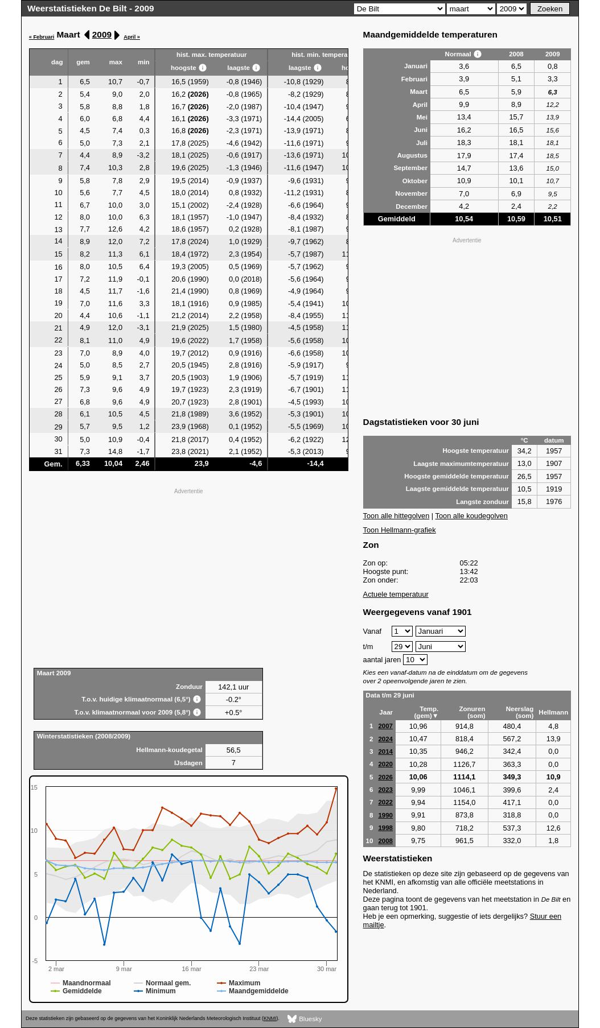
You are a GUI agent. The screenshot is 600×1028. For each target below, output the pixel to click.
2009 (102, 34)
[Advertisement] (188, 577)
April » (132, 37)
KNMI (270, 1018)
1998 (385, 827)
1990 (385, 815)
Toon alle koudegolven (471, 515)
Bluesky (304, 1019)
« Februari (42, 37)
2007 (385, 726)
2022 (385, 802)
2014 (385, 751)
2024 (385, 739)
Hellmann (553, 712)
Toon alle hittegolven (396, 515)
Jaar (386, 712)
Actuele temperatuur (396, 594)
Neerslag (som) (520, 712)
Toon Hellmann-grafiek (399, 530)
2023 (385, 789)
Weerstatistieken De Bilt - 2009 (90, 8)
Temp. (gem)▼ (426, 712)
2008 (385, 840)
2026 (385, 777)
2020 (385, 764)
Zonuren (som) (472, 712)
